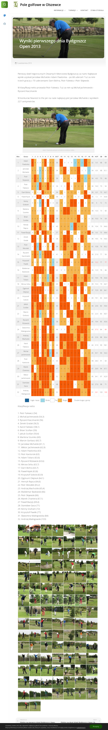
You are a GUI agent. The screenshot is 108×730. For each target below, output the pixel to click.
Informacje (59, 10)
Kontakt (84, 10)
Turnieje (72, 10)
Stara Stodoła (97, 10)
